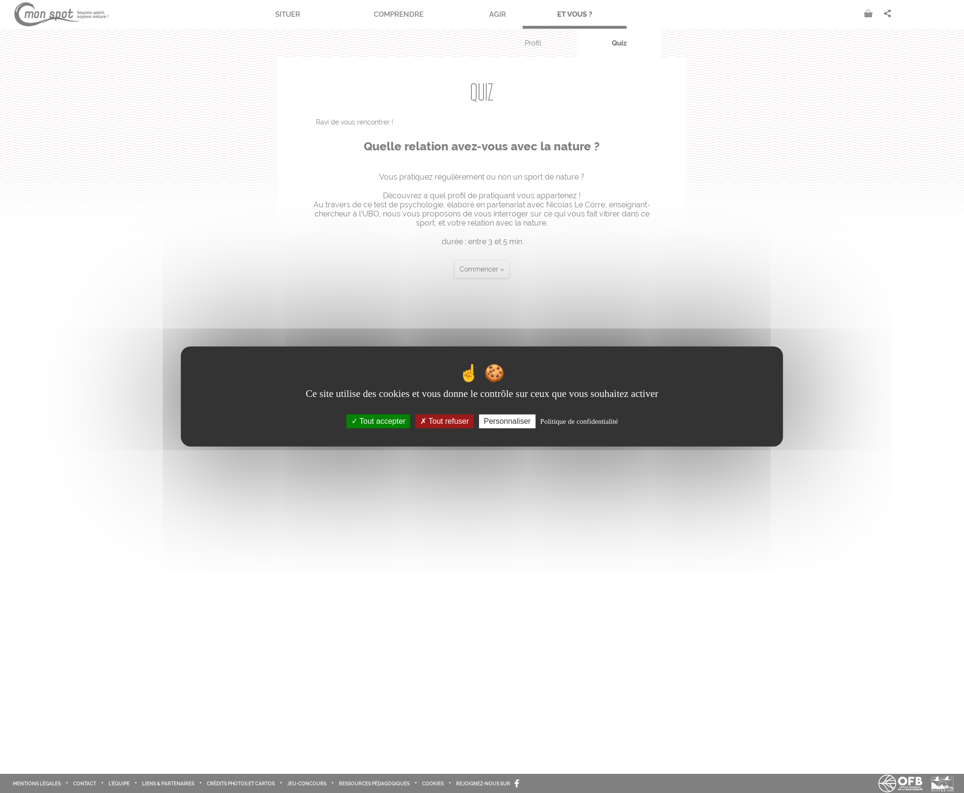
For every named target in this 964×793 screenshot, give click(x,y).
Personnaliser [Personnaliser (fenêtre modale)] (507, 421)
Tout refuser (444, 421)
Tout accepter (378, 421)
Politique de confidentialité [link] (579, 421)
